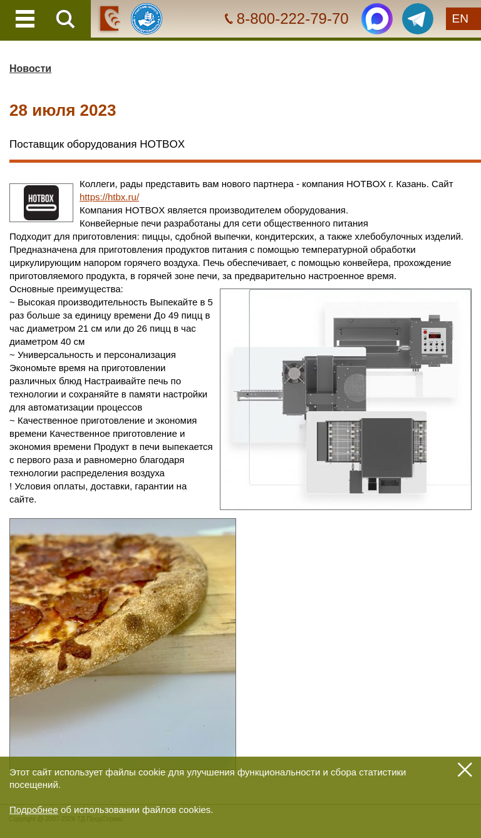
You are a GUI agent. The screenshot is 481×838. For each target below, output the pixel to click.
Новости (30, 68)
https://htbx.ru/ (109, 197)
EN (460, 18)
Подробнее (33, 809)
